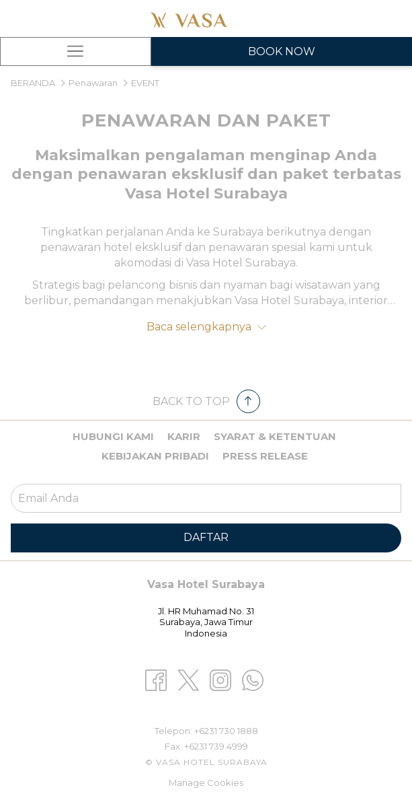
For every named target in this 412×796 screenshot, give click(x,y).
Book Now (281, 51)
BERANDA (34, 82)
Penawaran (93, 82)
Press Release (265, 455)
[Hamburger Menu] (76, 51)
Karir (183, 436)
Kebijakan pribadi (155, 455)
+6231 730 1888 (226, 730)
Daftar (206, 537)
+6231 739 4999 (216, 746)
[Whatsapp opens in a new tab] (252, 679)
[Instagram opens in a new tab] (220, 679)
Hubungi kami (113, 436)
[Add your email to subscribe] (206, 498)
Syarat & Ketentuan (275, 436)
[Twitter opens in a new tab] (188, 679)
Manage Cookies (206, 782)
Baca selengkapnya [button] (206, 326)
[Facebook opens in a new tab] (156, 679)
